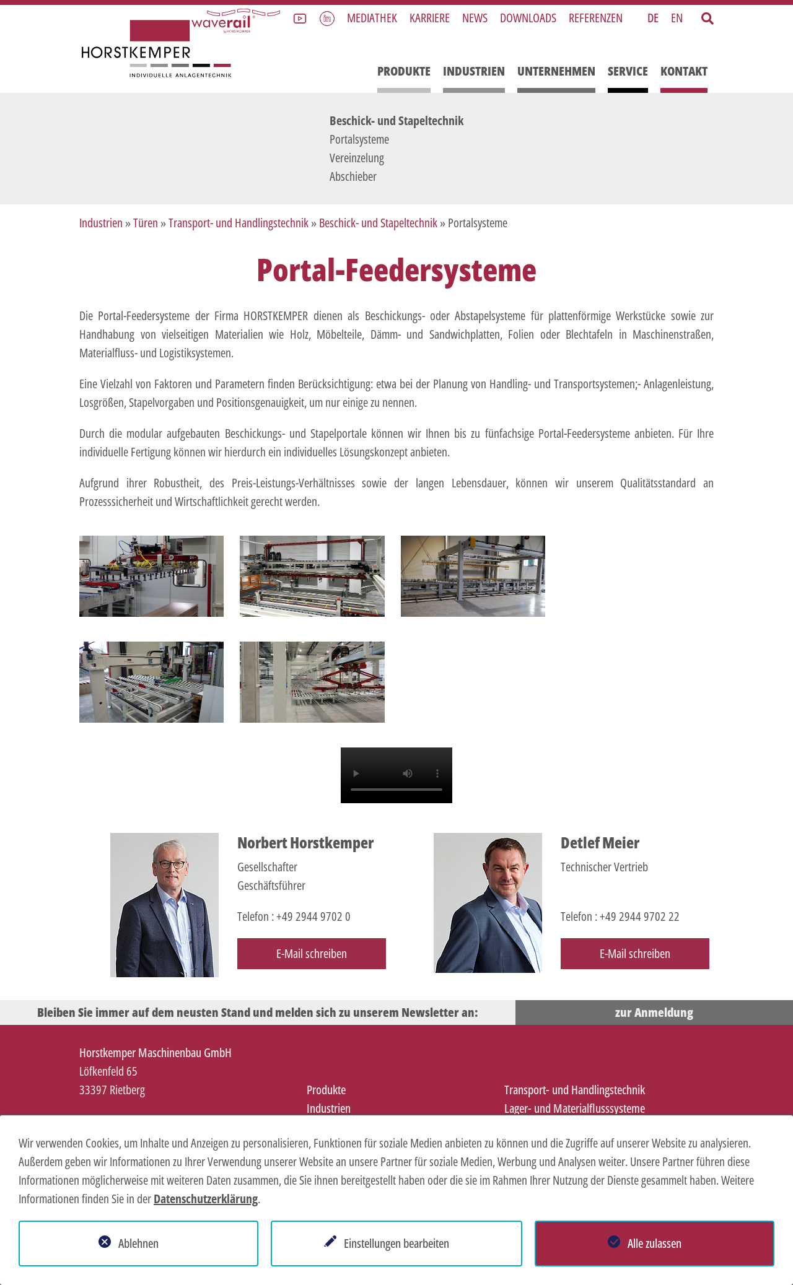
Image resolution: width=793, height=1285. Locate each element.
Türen (145, 222)
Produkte (404, 71)
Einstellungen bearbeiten (396, 1243)
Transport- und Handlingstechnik (239, 222)
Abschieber (353, 176)
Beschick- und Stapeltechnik (396, 120)
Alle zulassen (654, 1243)
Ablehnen (138, 1243)
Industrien (474, 71)
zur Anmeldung (654, 1012)
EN (677, 17)
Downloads (528, 17)
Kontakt (684, 71)
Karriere (430, 17)
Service (628, 71)
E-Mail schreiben (311, 953)
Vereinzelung (357, 157)
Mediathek (372, 17)
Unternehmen (556, 71)
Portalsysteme (359, 139)
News (475, 17)
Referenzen (596, 17)
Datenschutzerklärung (206, 1198)
